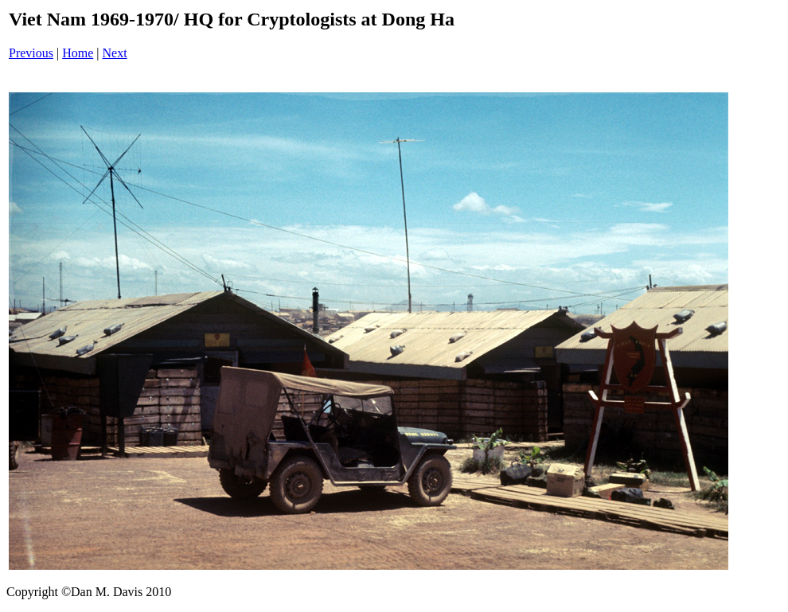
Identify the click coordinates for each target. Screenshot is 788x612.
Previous (31, 53)
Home (77, 53)
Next (115, 53)
